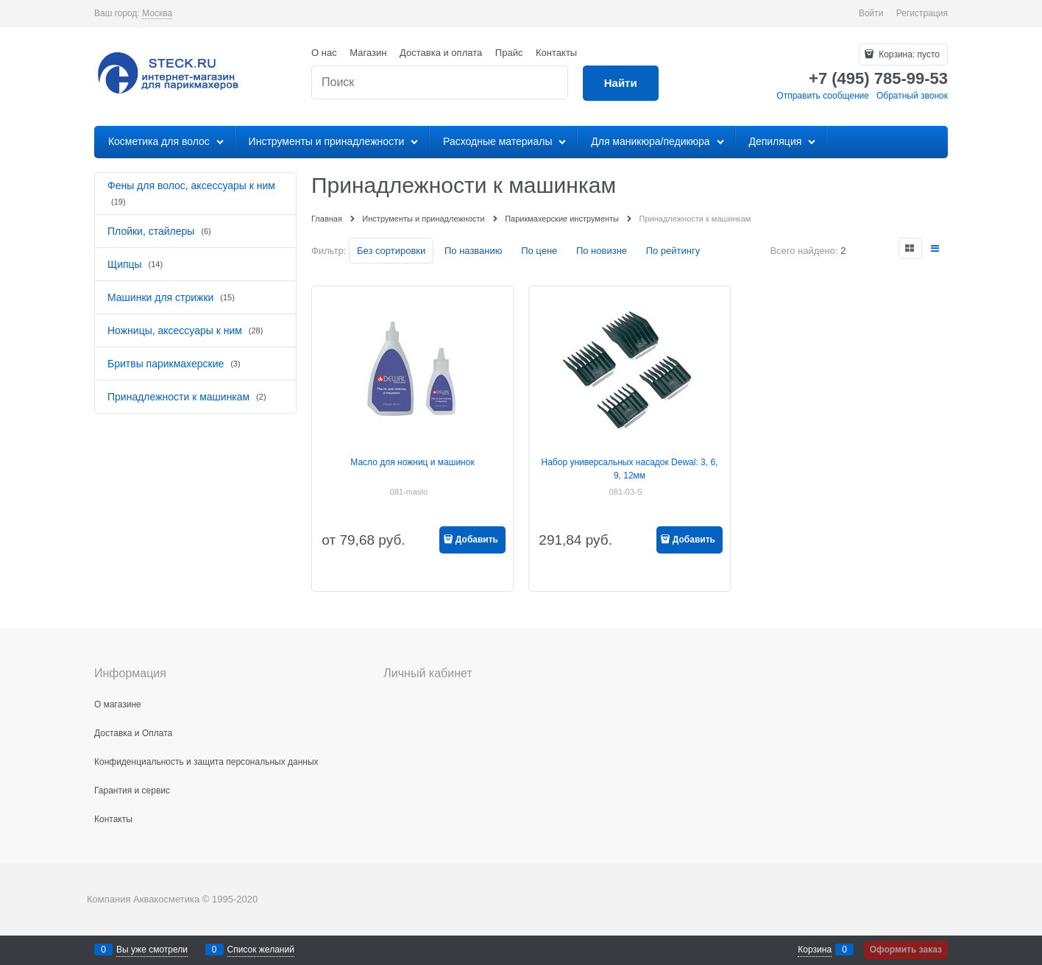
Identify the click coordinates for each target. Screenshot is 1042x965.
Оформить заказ (906, 949)
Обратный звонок (912, 96)
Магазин (368, 52)
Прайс (509, 52)
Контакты (556, 52)
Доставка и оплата (441, 52)
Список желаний (260, 949)
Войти (871, 13)
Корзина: (908, 54)
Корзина (815, 949)
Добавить (477, 539)
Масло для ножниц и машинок (412, 462)
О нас (324, 52)
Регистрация (922, 13)
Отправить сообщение (822, 96)
